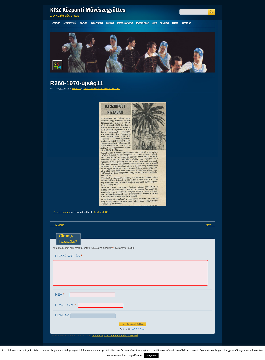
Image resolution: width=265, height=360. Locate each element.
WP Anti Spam (138, 329)
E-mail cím (66, 305)
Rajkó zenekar (97, 23)
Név (60, 294)
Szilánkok (164, 23)
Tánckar (83, 23)
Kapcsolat (186, 23)
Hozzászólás (69, 256)
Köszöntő (56, 23)
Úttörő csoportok (125, 23)
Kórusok (110, 23)
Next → (210, 225)
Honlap (62, 315)
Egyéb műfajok (142, 23)
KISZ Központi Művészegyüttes (87, 10)
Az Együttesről (70, 23)
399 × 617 (76, 89)
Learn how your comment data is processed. (115, 335)
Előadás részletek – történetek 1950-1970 (101, 89)
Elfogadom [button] (151, 355)
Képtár (175, 23)
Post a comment (61, 212)
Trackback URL (102, 212)
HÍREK (154, 23)
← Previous (57, 225)
